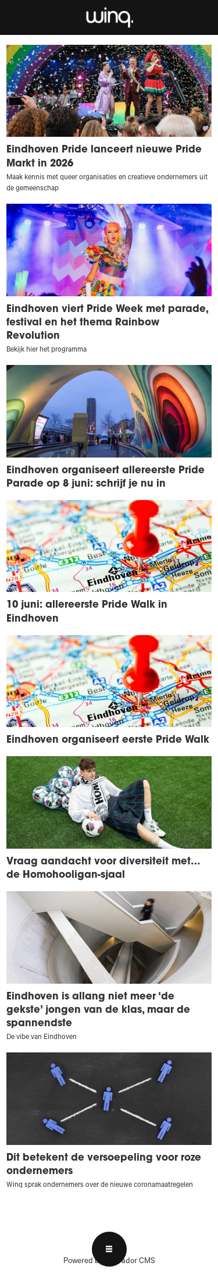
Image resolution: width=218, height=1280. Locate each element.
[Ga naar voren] (109, 17)
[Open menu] (109, 1249)
